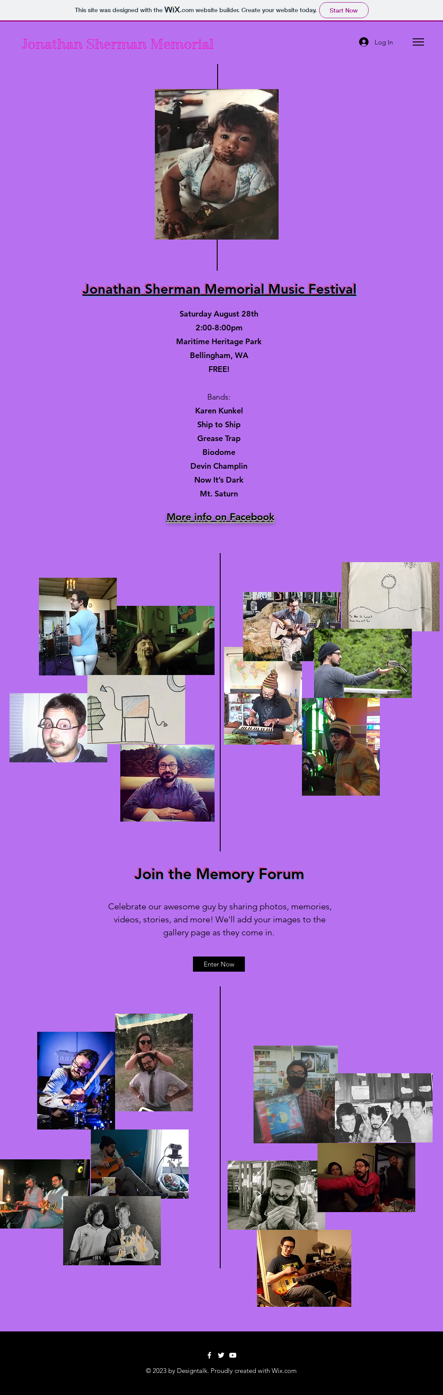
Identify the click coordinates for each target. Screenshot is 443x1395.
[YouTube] (232, 1355)
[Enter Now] (219, 964)
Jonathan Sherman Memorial (116, 44)
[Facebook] (209, 1355)
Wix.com (284, 1370)
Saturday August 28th (219, 314)
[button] (418, 42)
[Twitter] (221, 1355)
